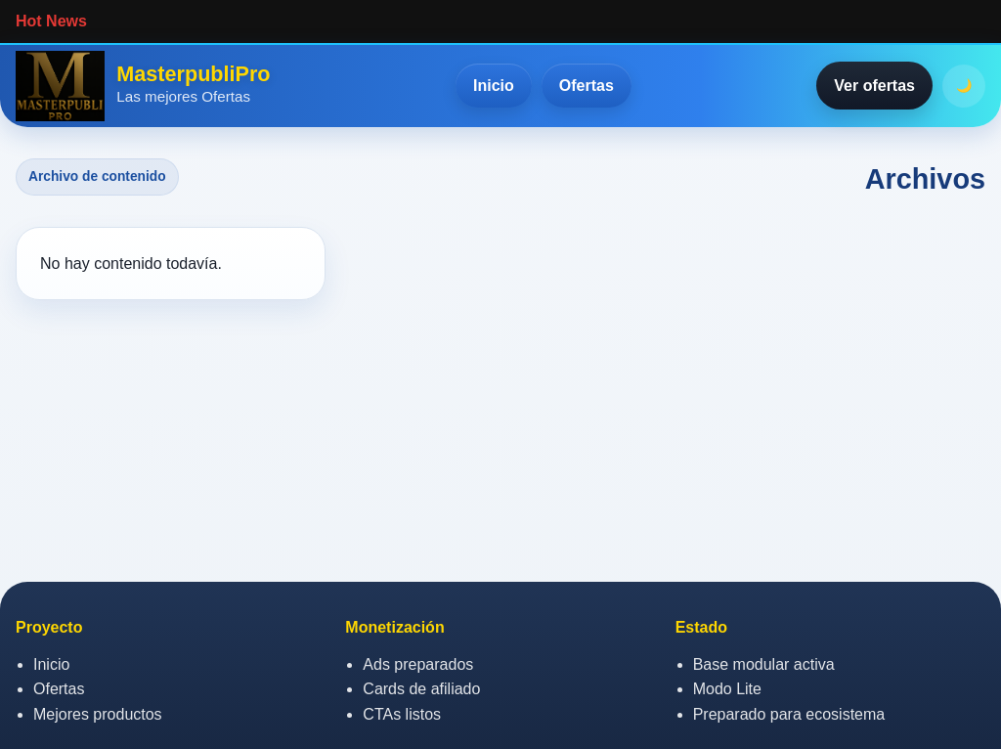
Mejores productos (97, 714)
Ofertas (586, 85)
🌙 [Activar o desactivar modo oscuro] (964, 85)
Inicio (493, 85)
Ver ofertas (874, 85)
